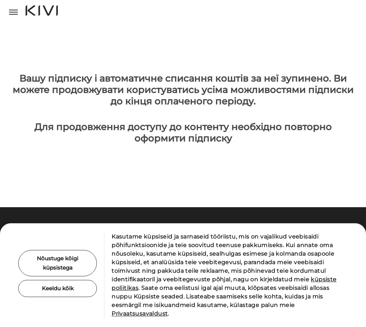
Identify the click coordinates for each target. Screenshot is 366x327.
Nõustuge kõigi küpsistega (57, 263)
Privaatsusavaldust (140, 313)
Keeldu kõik (57, 289)
